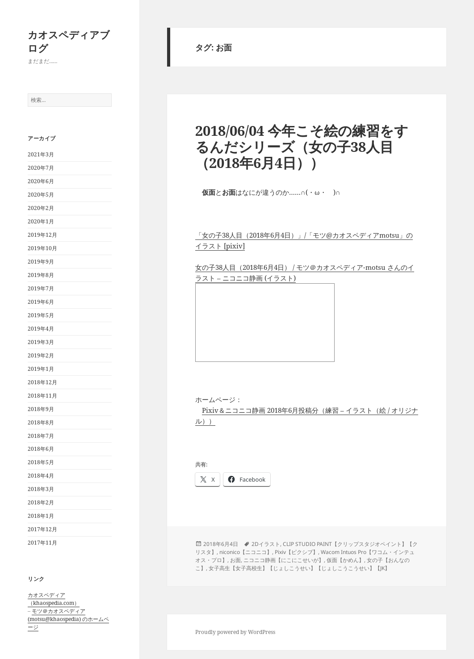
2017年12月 (42, 529)
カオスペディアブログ (69, 41)
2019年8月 (41, 275)
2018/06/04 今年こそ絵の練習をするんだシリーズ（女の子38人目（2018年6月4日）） (301, 146)
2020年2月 (41, 208)
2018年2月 (41, 502)
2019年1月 (41, 369)
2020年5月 (41, 194)
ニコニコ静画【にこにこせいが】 (283, 560)
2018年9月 (41, 409)
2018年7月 (41, 436)
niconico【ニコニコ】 (245, 552)
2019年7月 (41, 288)
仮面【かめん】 (345, 560)
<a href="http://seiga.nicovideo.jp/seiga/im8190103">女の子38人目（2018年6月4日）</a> (265, 322)
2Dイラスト (266, 544)
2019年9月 (41, 261)
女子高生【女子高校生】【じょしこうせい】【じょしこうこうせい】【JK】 (299, 568)
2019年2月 (41, 355)
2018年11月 (42, 395)
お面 (235, 560)
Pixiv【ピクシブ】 (296, 552)
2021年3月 (41, 154)
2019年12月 (42, 235)
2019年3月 (41, 342)
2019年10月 (42, 248)
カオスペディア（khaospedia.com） (54, 599)
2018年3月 (41, 489)
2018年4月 (41, 475)
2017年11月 (42, 542)
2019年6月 (41, 302)
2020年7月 (41, 168)
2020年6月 (41, 181)
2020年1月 (41, 221)
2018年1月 (41, 516)
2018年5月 (41, 462)
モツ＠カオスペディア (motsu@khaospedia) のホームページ (68, 619)
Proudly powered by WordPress (235, 632)
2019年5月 (41, 315)
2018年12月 (42, 382)
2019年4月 (41, 328)
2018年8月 (41, 422)
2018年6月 (41, 449)
